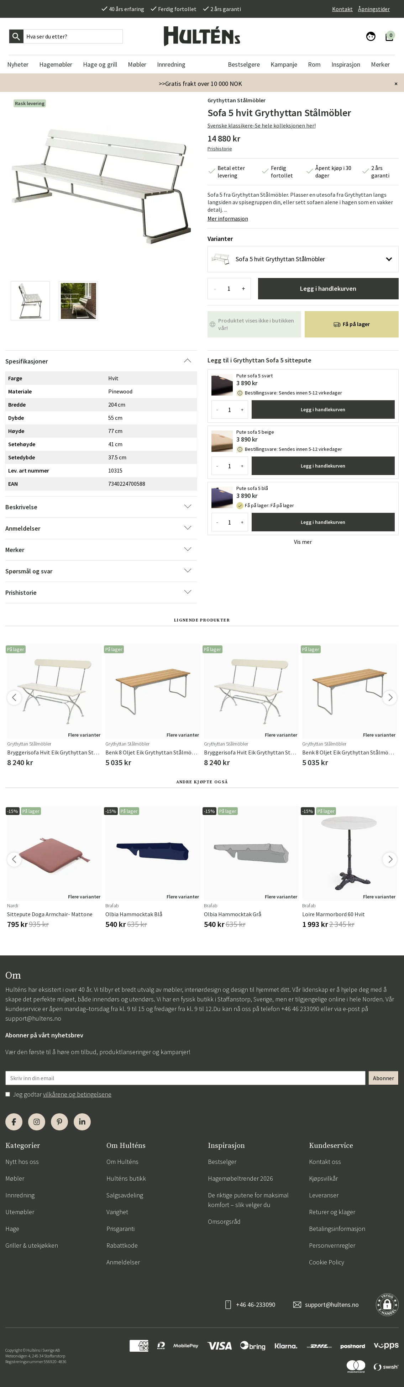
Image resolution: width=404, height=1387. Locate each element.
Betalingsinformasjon (337, 1228)
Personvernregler (332, 1245)
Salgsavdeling (124, 1195)
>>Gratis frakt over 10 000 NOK (200, 83)
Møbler (14, 1178)
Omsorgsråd (224, 1221)
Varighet (117, 1212)
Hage (12, 1228)
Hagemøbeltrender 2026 (240, 1178)
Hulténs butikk (126, 1178)
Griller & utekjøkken (31, 1245)
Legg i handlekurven (328, 288)
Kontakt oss (325, 1161)
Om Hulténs (122, 1161)
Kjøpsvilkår (323, 1178)
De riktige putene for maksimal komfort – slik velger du (248, 1200)
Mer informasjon (228, 218)
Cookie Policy (326, 1262)
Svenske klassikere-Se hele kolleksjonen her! (262, 125)
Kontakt (342, 8)
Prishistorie (220, 148)
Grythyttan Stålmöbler (237, 100)
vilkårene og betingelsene (77, 1094)
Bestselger (222, 1161)
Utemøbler (19, 1212)
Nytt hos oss (22, 1161)
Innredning (20, 1195)
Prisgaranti (120, 1228)
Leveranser (324, 1195)
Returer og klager (332, 1212)
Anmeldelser (123, 1262)
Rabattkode (122, 1245)
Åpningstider (374, 8)
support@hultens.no (33, 1018)
